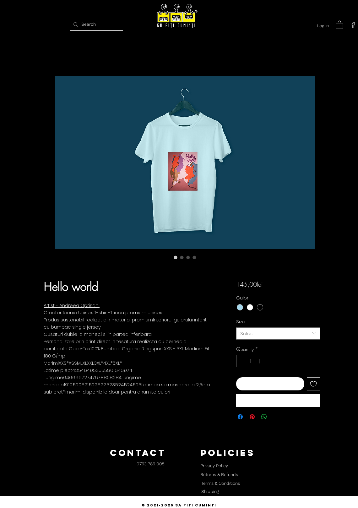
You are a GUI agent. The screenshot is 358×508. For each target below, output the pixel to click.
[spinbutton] (250, 361)
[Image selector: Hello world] (175, 257)
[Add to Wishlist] (313, 383)
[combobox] (278, 333)
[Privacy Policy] (214, 466)
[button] (339, 24)
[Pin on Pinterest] (252, 417)
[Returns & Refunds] (219, 475)
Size (240, 321)
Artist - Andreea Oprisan (72, 305)
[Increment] (259, 361)
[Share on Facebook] (240, 417)
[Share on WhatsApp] (264, 417)
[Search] (95, 24)
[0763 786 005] (150, 464)
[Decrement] (241, 361)
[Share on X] (276, 417)
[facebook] (353, 25)
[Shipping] (210, 492)
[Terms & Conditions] (220, 483)
